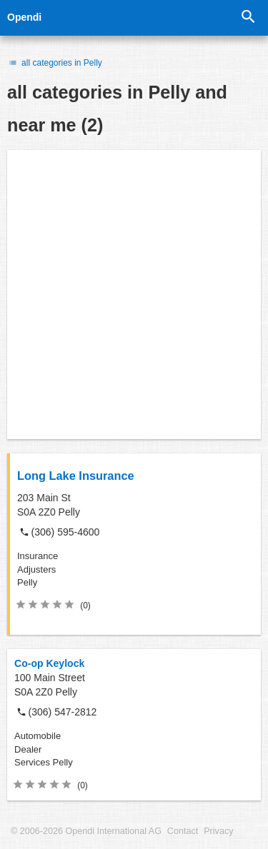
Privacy (218, 831)
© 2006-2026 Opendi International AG (86, 831)
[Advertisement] (134, 294)
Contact (182, 831)
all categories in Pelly (54, 63)
